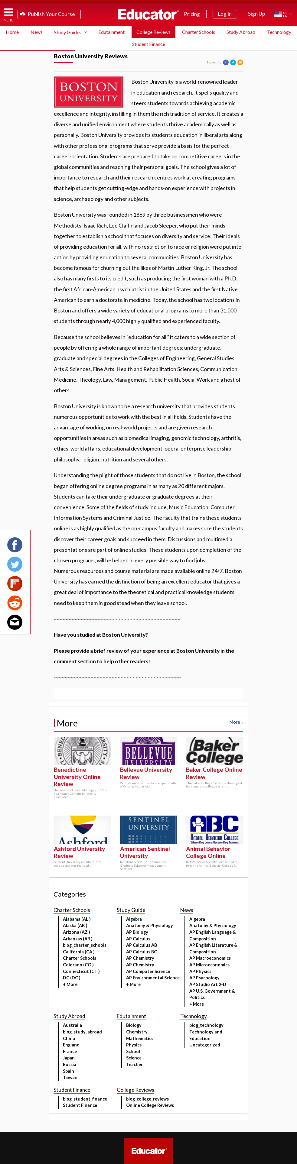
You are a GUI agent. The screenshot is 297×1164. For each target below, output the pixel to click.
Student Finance (148, 44)
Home (12, 32)
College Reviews (153, 32)
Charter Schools (198, 32)
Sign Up (256, 14)
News (37, 32)
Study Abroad (241, 32)
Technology (279, 32)
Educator (148, 14)
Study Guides (67, 32)
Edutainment (111, 32)
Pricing (192, 14)
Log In (225, 14)
